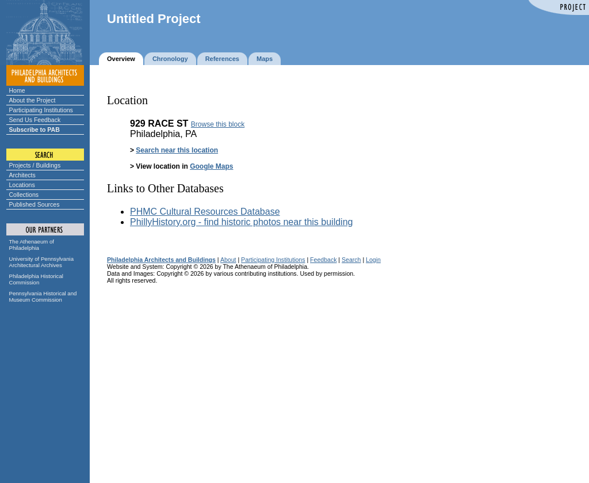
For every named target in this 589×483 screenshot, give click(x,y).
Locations (22, 184)
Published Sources (34, 204)
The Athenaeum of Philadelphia (31, 244)
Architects (22, 175)
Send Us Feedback (35, 119)
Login (373, 259)
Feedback (323, 259)
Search (351, 259)
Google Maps (211, 166)
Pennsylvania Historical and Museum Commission (43, 296)
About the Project (32, 100)
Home (17, 90)
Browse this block (217, 124)
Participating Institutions (41, 110)
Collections (24, 194)
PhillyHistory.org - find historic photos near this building (241, 222)
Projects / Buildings (35, 165)
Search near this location (177, 150)
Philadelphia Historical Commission (36, 279)
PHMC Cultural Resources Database (205, 211)
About (228, 259)
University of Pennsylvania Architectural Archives (41, 262)
